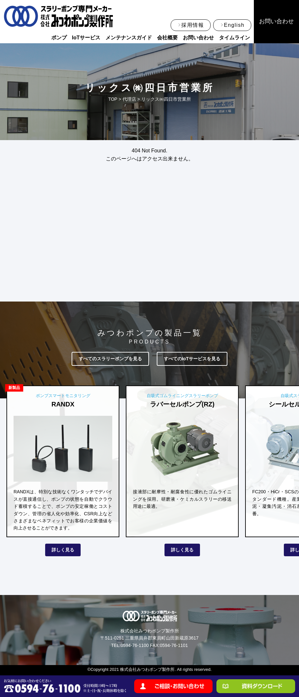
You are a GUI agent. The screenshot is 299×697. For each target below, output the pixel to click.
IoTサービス (86, 37)
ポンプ (59, 37)
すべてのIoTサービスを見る (192, 358)
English (234, 25)
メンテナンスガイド (128, 37)
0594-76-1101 (174, 645)
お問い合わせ (198, 37)
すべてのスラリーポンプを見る (110, 358)
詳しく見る (63, 549)
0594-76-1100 (135, 645)
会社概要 (167, 37)
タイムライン (234, 37)
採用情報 (192, 25)
